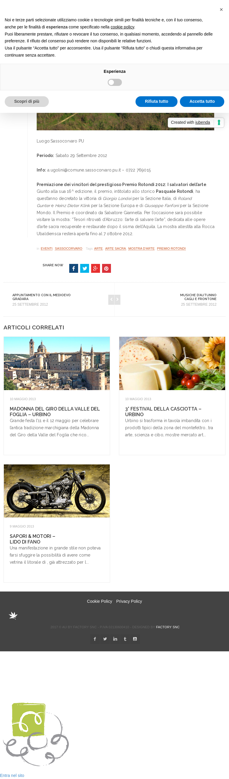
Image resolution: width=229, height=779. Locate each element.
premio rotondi (171, 248)
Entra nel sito (12, 775)
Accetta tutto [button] (202, 101)
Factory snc (168, 627)
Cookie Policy (99, 601)
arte (98, 248)
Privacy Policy (129, 601)
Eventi (47, 248)
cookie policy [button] (122, 27)
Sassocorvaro (68, 248)
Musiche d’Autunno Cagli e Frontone (198, 297)
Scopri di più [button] (26, 101)
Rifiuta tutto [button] (156, 101)
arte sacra (115, 248)
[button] (221, 9)
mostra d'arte (141, 248)
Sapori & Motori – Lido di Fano (32, 539)
